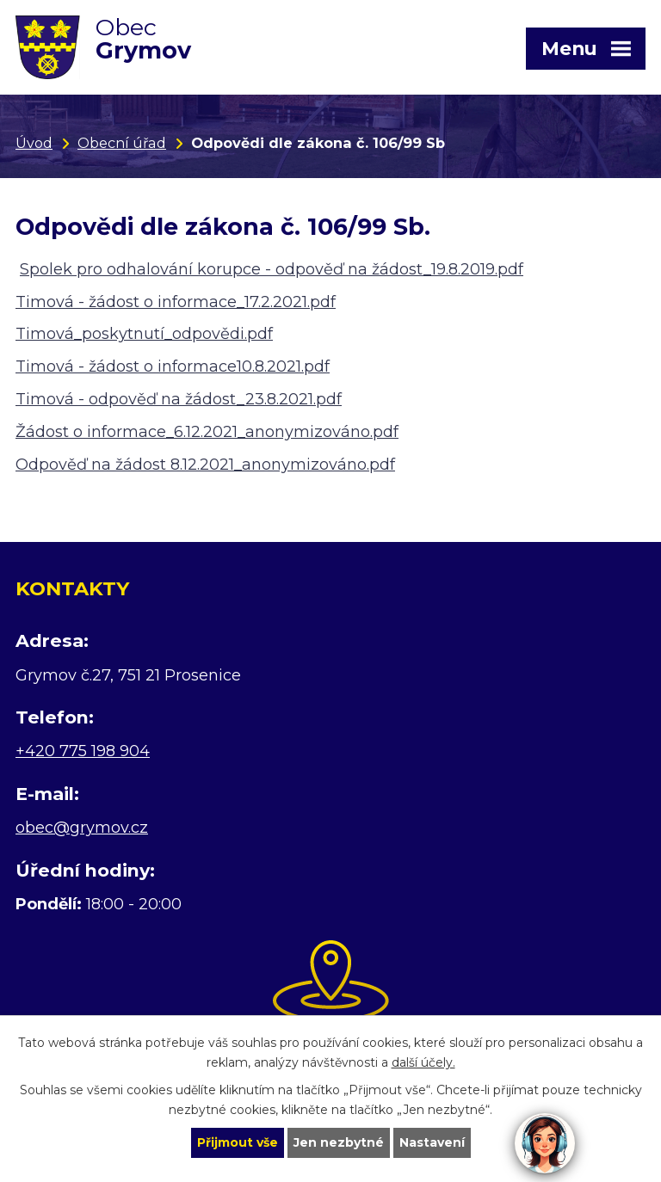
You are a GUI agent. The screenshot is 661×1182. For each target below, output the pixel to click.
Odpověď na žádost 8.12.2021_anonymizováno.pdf (205, 464)
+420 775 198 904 (82, 751)
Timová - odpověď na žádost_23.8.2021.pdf (178, 399)
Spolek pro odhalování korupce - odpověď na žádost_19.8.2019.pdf (271, 269)
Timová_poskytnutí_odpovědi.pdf (144, 333)
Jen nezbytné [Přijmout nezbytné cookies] (338, 1142)
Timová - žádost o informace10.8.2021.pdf (172, 366)
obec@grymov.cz (81, 827)
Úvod (34, 142)
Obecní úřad (121, 142)
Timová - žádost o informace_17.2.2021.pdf (175, 301)
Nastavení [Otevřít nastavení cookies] (432, 1142)
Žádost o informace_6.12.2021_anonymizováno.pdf (206, 431)
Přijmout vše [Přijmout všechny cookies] (237, 1142)
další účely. (423, 1062)
